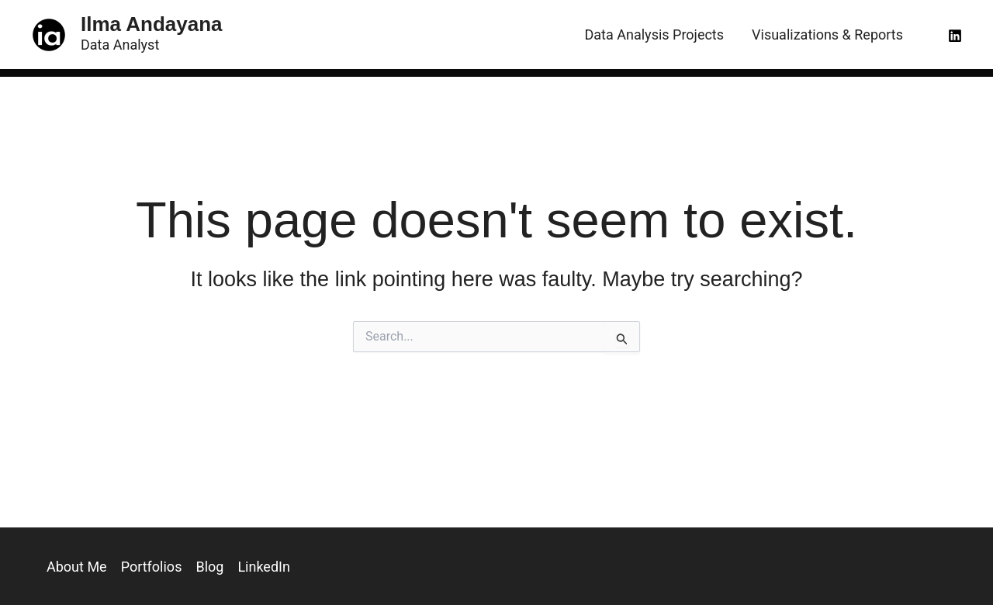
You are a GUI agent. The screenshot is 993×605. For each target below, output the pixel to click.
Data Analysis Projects (655, 34)
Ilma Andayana (152, 24)
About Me (77, 566)
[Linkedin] (955, 36)
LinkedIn (263, 566)
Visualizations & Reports (827, 34)
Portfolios (151, 566)
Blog (209, 566)
